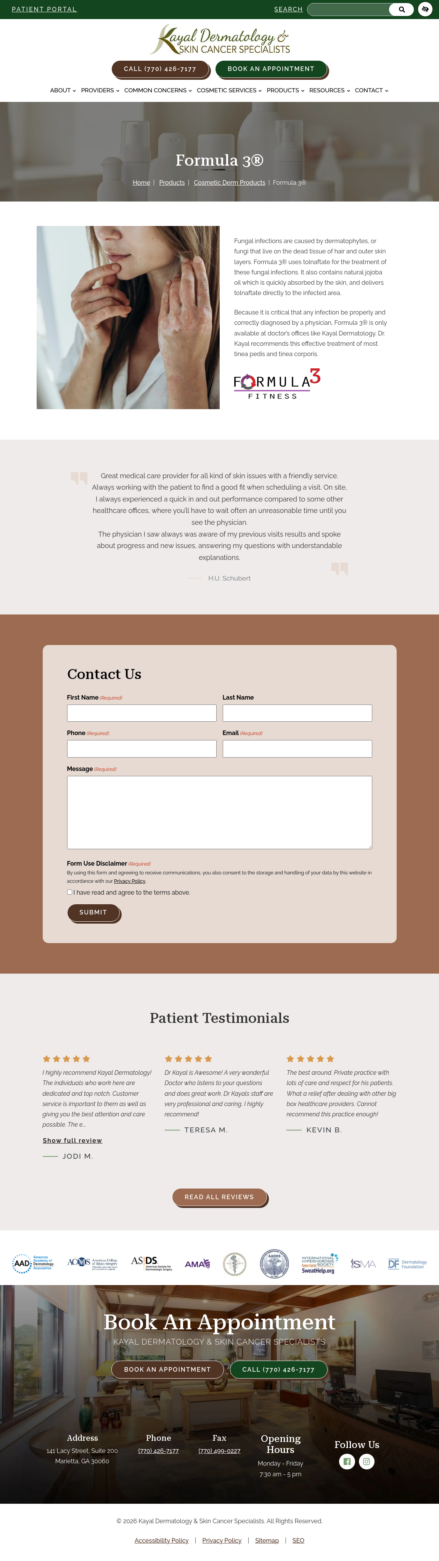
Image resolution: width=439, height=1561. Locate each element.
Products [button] (286, 90)
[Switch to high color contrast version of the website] (425, 9)
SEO (298, 1540)
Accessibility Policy (162, 1540)
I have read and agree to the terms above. (132, 892)
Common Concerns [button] (158, 90)
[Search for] (360, 9)
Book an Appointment (271, 69)
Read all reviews (219, 1197)
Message (92, 769)
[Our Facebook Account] (347, 1462)
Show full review (73, 1140)
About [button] (63, 90)
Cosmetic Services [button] (229, 90)
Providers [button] (100, 90)
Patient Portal (44, 9)
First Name (94, 698)
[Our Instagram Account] (367, 1462)
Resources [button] (329, 90)
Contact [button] (372, 90)
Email (243, 733)
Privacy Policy (129, 881)
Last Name (238, 697)
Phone (88, 733)
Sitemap (267, 1540)
